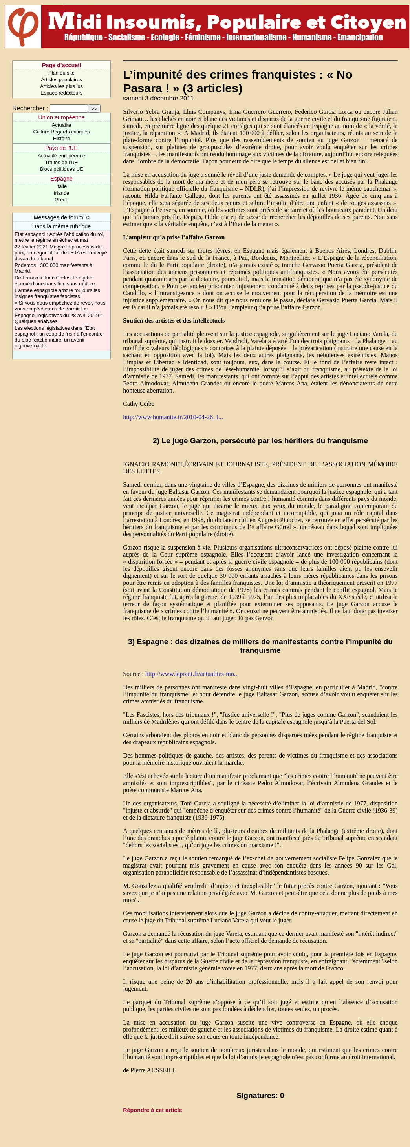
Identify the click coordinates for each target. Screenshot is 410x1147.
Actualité (61, 125)
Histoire (61, 138)
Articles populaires (61, 79)
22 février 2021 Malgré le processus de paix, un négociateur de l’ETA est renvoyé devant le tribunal (61, 252)
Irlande (61, 193)
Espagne (61, 178)
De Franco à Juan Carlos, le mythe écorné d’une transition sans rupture (55, 281)
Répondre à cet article (152, 1110)
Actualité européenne (61, 156)
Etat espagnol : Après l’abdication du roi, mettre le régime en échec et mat (59, 237)
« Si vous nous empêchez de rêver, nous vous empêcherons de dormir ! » (60, 306)
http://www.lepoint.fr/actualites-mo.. (191, 673)
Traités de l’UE (61, 162)
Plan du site (61, 73)
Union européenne (61, 117)
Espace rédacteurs (61, 93)
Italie (61, 186)
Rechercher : (30, 108)
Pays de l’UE (61, 148)
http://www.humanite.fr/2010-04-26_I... (173, 417)
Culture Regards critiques (61, 132)
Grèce (61, 200)
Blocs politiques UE (61, 169)
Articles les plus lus (61, 86)
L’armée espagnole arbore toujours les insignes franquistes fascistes (57, 293)
